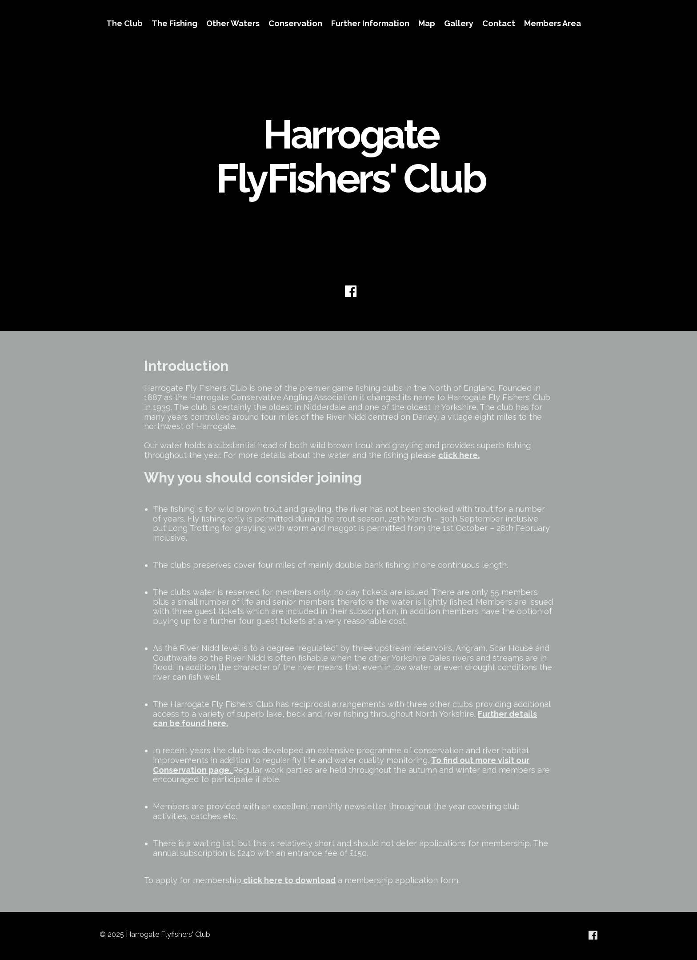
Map (426, 23)
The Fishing (174, 23)
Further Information (370, 23)
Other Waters (233, 23)
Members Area (552, 23)
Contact (498, 23)
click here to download (289, 880)
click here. (459, 455)
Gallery (458, 23)
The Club (124, 23)
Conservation (295, 23)
